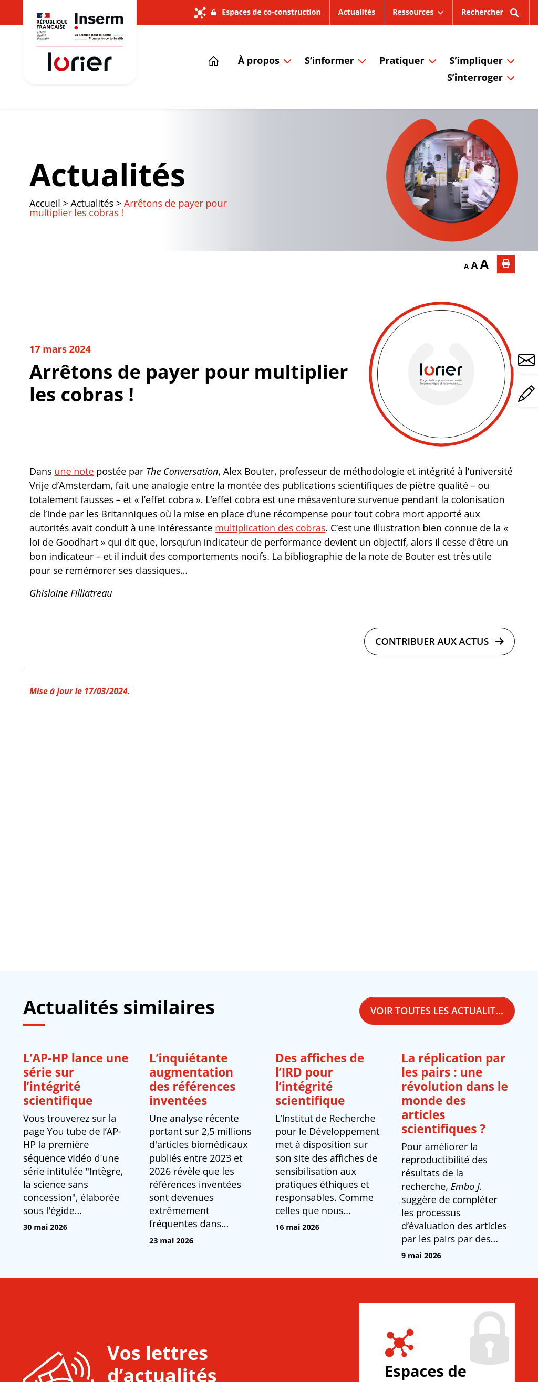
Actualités (356, 12)
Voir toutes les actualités (442, 1010)
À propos (259, 60)
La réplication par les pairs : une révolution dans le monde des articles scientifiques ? (454, 1093)
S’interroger (475, 77)
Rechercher (491, 15)
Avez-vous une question (528, 360)
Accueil (44, 203)
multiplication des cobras (270, 528)
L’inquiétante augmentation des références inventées (192, 1079)
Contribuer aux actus (439, 641)
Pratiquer (402, 60)
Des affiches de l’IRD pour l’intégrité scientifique (319, 1079)
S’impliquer (476, 60)
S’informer (329, 60)
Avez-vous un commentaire (528, 393)
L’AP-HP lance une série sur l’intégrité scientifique (76, 1079)
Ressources (412, 12)
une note (74, 471)
